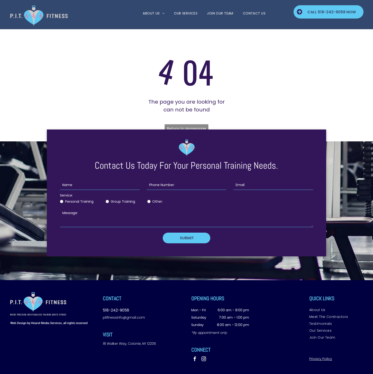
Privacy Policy (320, 358)
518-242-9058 (116, 310)
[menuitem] (148, 13)
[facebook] (194, 359)
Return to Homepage (186, 128)
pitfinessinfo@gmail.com (124, 317)
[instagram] (203, 359)
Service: (66, 195)
